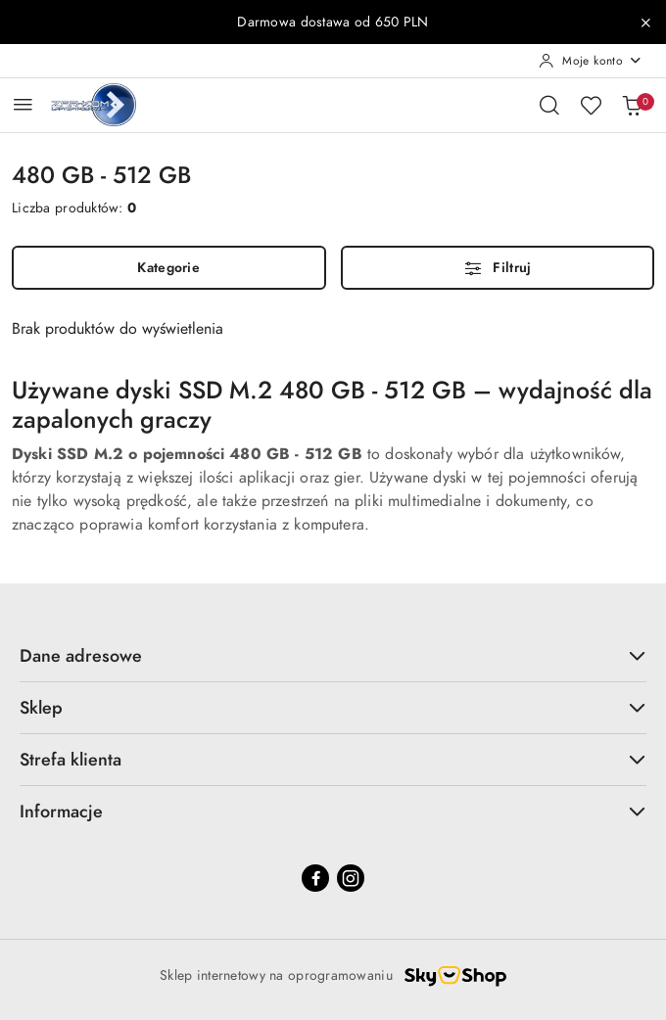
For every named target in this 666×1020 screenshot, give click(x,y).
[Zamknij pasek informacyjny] (645, 22)
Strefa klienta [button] (333, 759)
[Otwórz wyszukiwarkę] (549, 104)
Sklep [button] (333, 707)
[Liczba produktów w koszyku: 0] (631, 104)
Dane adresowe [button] (333, 655)
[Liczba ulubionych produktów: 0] (590, 104)
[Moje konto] (590, 60)
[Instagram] (350, 878)
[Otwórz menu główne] (23, 104)
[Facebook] (315, 878)
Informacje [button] (333, 811)
